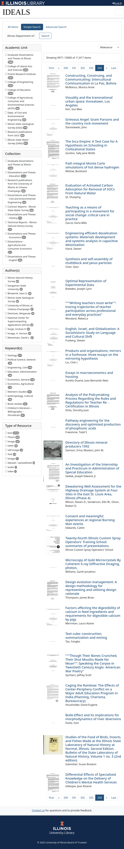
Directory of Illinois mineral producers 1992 (86, 444)
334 (100, 68)
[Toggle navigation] (119, 12)
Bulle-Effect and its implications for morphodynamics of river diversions (93, 717)
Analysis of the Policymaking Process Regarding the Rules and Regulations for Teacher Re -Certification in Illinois (90, 400)
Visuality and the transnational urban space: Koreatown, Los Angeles (89, 101)
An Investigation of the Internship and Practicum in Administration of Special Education (92, 468)
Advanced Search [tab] (56, 27)
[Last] (113, 68)
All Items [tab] (13, 27)
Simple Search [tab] (32, 27)
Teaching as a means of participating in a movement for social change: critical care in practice (89, 213)
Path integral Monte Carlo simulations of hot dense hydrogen (92, 165)
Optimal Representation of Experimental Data (85, 283)
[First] (51, 68)
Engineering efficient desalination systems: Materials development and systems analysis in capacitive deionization (91, 239)
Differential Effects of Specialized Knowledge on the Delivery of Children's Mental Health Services (91, 778)
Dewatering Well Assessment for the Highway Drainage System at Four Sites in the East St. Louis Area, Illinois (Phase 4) (93, 492)
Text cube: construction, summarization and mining (86, 635)
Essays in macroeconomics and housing (89, 374)
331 (74, 68)
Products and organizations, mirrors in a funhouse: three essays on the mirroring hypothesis (93, 355)
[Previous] (59, 68)
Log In (117, 3)
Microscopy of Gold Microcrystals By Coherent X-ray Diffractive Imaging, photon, (93, 564)
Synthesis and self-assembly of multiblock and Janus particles (89, 261)
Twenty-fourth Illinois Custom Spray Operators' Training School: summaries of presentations (93, 542)
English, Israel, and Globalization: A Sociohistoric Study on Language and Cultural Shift (92, 333)
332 (82, 68)
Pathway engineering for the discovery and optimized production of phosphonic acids (93, 424)
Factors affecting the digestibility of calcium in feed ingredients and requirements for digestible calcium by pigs (92, 614)
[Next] (106, 68)
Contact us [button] (38, 810)
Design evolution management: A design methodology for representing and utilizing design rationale (91, 588)
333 (91, 68)
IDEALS (16, 12)
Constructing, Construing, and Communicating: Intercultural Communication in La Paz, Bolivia (90, 79)
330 (65, 68)
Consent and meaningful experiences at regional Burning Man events (90, 520)
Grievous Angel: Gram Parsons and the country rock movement (92, 121)
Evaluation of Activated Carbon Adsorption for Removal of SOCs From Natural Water (90, 189)
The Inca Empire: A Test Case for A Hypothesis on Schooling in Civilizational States (91, 145)
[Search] (22, 36)
